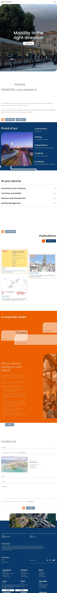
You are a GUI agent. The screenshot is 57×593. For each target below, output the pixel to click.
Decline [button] (21, 590)
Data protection (5, 562)
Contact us (6, 537)
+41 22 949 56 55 (24, 576)
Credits (3, 560)
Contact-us (28, 43)
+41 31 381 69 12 (42, 576)
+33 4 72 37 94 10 (42, 587)
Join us (33, 537)
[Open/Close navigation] (55, 2)
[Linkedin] (47, 560)
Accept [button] (8, 590)
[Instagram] (50, 560)
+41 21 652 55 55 (6, 576)
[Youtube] (53, 560)
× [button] (26, 584)
